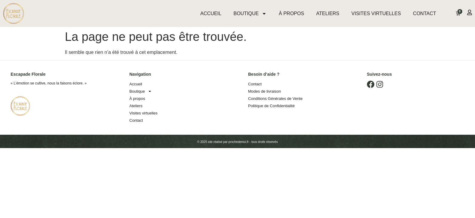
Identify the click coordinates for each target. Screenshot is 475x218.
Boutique (250, 13)
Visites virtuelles (376, 13)
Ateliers (327, 13)
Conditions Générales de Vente (275, 98)
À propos (291, 13)
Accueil (210, 13)
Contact (424, 13)
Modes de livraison (264, 91)
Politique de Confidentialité (271, 106)
